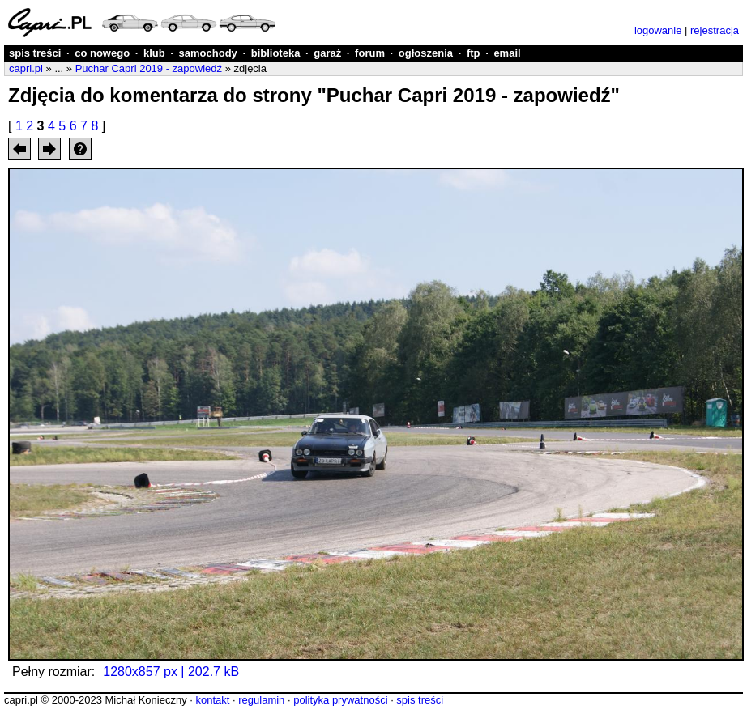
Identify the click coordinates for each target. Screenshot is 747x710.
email (506, 53)
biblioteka (276, 53)
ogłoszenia (426, 53)
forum (370, 53)
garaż (327, 53)
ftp (473, 53)
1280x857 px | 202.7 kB (171, 671)
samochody (208, 53)
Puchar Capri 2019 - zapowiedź (148, 68)
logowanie (658, 30)
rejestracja (714, 30)
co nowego (102, 53)
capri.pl (26, 68)
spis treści (35, 53)
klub (154, 53)
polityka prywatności (340, 700)
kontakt (212, 700)
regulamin (261, 700)
